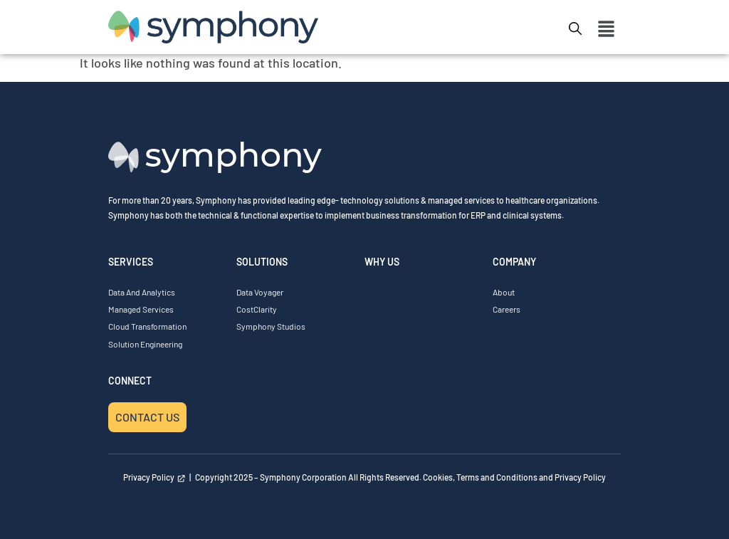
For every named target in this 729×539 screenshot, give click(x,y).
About (504, 292)
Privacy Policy (154, 477)
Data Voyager (259, 292)
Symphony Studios (270, 326)
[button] (606, 30)
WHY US (381, 262)
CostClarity (256, 309)
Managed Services (141, 309)
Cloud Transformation (147, 326)
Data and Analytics (141, 292)
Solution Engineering (145, 344)
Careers (506, 309)
